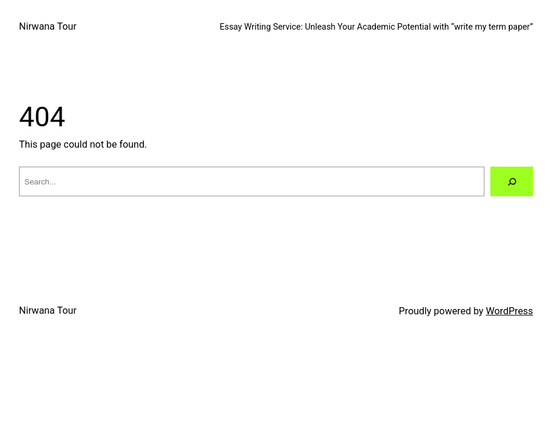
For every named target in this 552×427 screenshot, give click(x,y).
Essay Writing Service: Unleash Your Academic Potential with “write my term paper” (376, 27)
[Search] (511, 181)
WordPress (509, 311)
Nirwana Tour (47, 26)
